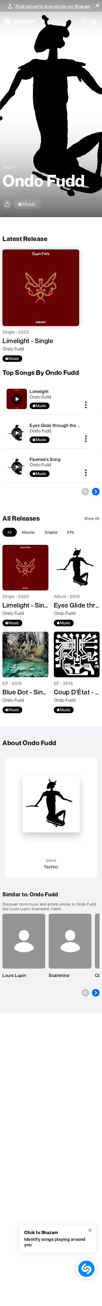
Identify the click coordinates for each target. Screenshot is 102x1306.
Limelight (39, 391)
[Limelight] (16, 399)
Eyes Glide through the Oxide (59, 425)
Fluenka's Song (45, 459)
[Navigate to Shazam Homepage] (21, 22)
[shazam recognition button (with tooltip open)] (86, 1269)
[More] (85, 405)
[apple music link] (27, 204)
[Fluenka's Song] (16, 466)
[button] (97, 5)
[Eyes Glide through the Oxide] (16, 433)
